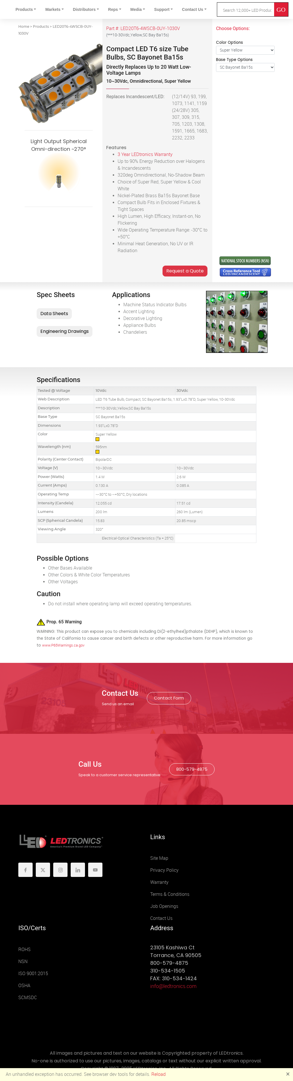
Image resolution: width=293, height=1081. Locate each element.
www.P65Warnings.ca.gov (63, 645)
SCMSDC (27, 997)
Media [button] (136, 9)
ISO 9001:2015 (33, 973)
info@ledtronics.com (173, 986)
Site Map (159, 858)
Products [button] (24, 9)
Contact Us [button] (192, 9)
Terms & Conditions (169, 894)
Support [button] (162, 9)
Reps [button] (113, 9)
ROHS (24, 949)
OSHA (24, 985)
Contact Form (169, 698)
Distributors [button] (84, 9)
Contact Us (161, 918)
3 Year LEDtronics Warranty (145, 154)
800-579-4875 (191, 769)
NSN (22, 961)
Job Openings (164, 906)
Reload (158, 1074)
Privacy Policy (164, 870)
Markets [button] (52, 9)
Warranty (159, 882)
